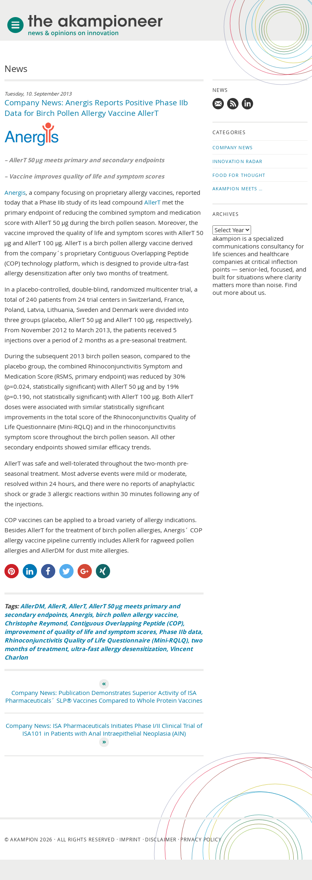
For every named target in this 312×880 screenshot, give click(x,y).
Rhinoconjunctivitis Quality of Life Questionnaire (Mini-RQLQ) (96, 640)
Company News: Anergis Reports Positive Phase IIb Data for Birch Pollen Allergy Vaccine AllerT (96, 107)
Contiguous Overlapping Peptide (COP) (126, 623)
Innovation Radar (237, 161)
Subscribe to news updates (233, 104)
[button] (11, 571)
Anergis (15, 192)
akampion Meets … (237, 188)
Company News (232, 147)
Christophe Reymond (35, 623)
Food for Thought (239, 175)
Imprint (130, 839)
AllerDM (32, 606)
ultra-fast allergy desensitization (119, 649)
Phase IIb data (180, 631)
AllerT (152, 202)
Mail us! (218, 104)
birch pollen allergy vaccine (136, 614)
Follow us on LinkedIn (248, 104)
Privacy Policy (201, 839)
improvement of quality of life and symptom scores (80, 631)
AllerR (56, 606)
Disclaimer (160, 839)
